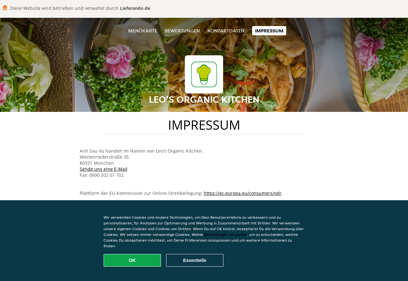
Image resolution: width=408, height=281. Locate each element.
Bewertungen (182, 30)
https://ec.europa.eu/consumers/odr (242, 193)
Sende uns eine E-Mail (103, 169)
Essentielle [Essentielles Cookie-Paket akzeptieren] (194, 260)
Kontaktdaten (226, 30)
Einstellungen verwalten (225, 234)
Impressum (269, 30)
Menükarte (142, 30)
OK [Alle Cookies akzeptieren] (132, 260)
